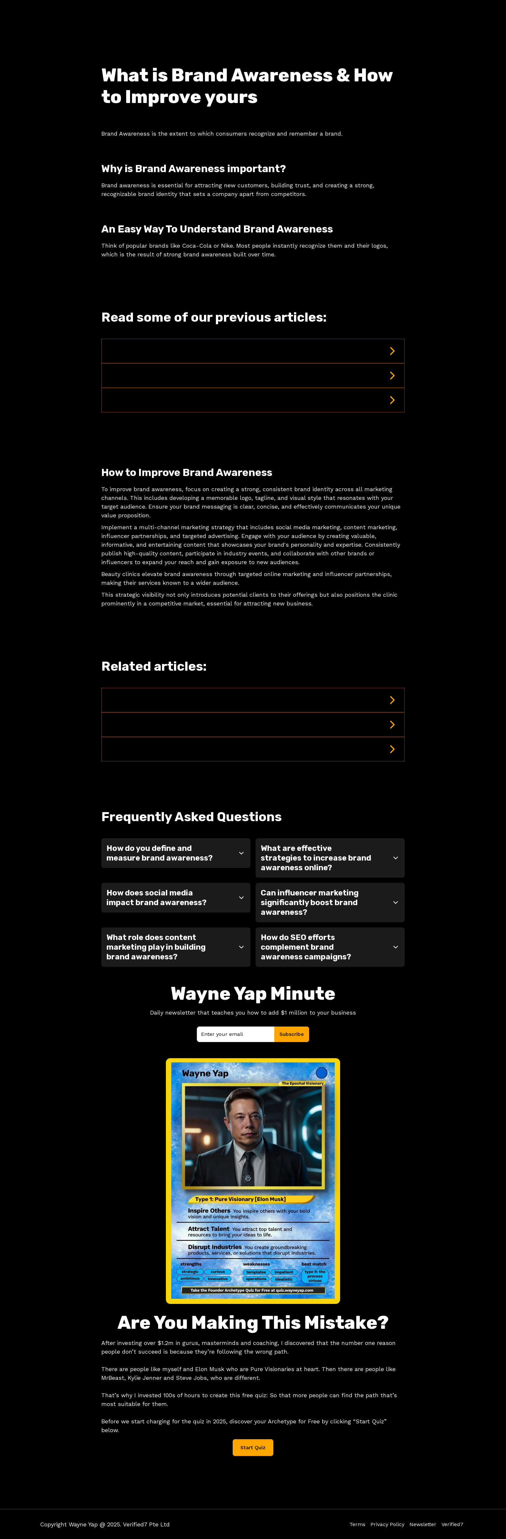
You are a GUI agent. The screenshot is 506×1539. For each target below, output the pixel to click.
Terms (357, 1524)
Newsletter (423, 1524)
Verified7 (452, 1524)
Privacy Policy (387, 1524)
